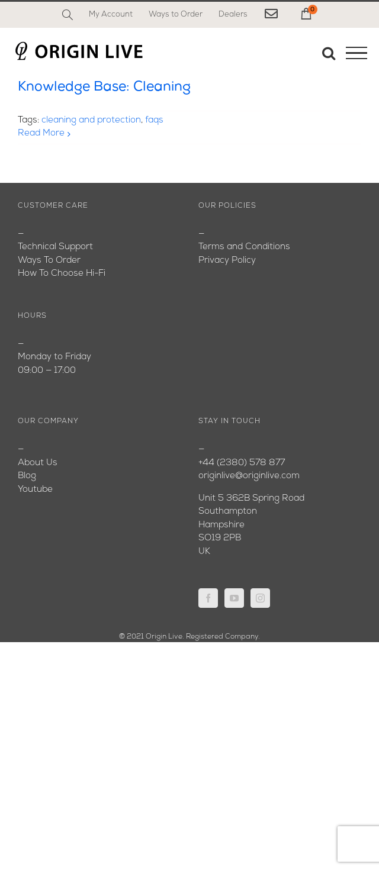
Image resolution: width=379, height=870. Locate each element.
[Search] (67, 15)
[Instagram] (260, 598)
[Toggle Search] (328, 53)
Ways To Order (49, 260)
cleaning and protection (91, 120)
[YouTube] (234, 598)
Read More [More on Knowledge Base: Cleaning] (41, 133)
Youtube (35, 489)
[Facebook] (208, 598)
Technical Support (55, 247)
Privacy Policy (227, 260)
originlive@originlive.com (249, 476)
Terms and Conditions (244, 247)
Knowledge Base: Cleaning (104, 87)
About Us (37, 463)
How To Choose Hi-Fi (61, 273)
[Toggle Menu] (356, 53)
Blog (27, 476)
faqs (154, 120)
